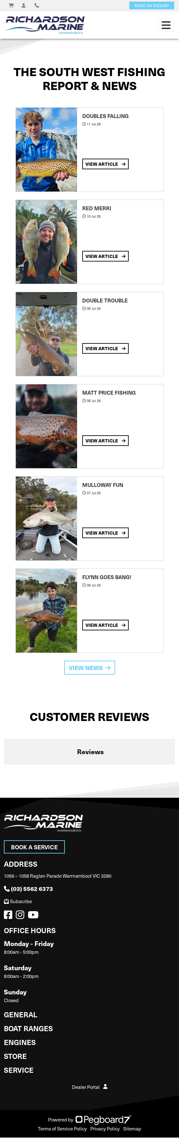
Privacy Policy (105, 1128)
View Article (105, 164)
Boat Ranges (28, 1028)
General (20, 1014)
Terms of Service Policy (62, 1128)
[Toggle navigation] (166, 25)
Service (19, 1070)
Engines (20, 1042)
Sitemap (132, 1128)
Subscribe (18, 901)
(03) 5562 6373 (28, 888)
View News (90, 668)
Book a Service (34, 847)
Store (15, 1056)
